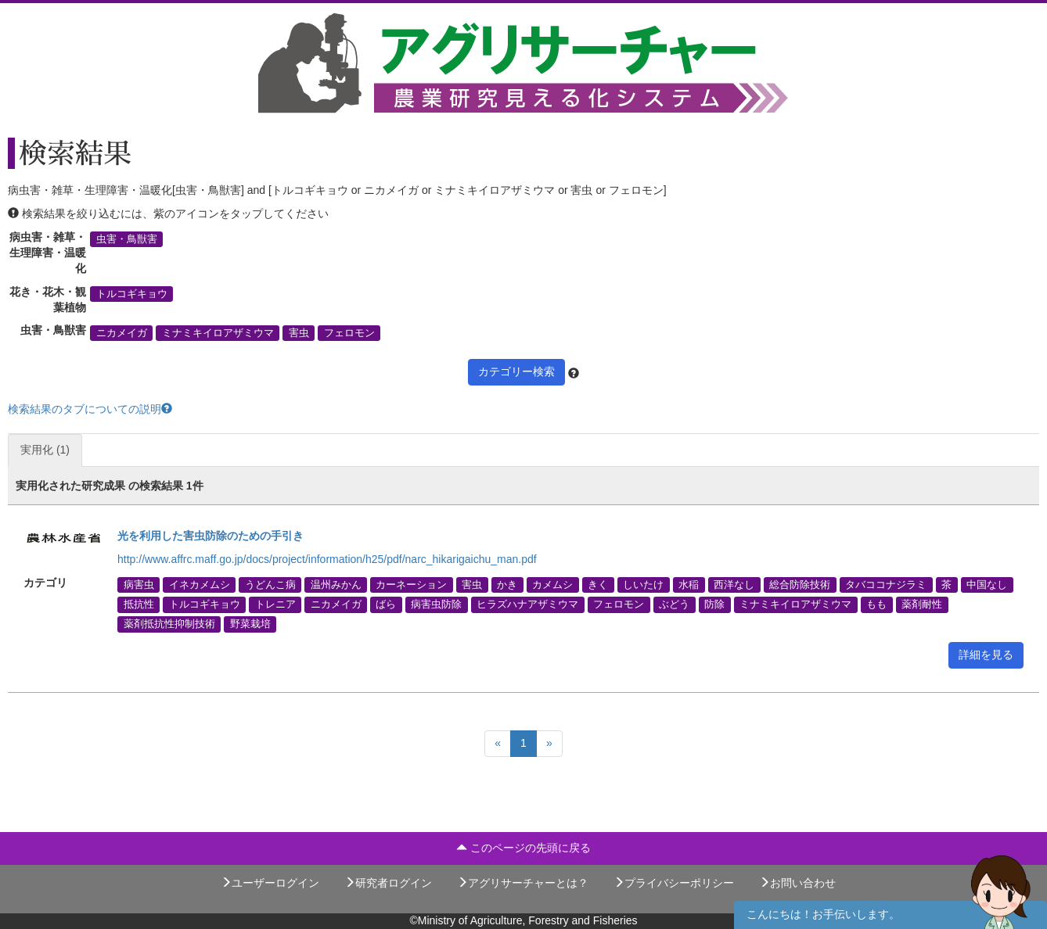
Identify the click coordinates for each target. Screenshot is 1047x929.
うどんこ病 (270, 584)
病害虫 (139, 584)
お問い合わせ (797, 883)
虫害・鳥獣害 (126, 239)
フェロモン (349, 332)
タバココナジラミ (885, 584)
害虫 (299, 332)
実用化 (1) (45, 449)
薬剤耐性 (921, 604)
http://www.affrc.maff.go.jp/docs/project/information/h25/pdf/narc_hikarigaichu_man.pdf (327, 559)
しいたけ (643, 584)
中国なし (986, 584)
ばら (386, 604)
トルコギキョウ (131, 294)
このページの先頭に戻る (523, 847)
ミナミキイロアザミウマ (218, 332)
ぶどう (674, 604)
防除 (714, 604)
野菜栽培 (250, 624)
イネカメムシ (199, 584)
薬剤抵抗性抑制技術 (169, 624)
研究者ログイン (388, 883)
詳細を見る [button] (986, 654)
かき (507, 584)
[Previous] (497, 743)
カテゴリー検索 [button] (516, 371)
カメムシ (552, 584)
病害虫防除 (436, 604)
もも (876, 604)
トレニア (275, 604)
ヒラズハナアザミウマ (527, 604)
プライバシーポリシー (673, 883)
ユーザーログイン (270, 883)
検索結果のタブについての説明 (90, 409)
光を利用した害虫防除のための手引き (210, 535)
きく (598, 584)
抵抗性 (139, 604)
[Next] (549, 743)
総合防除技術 (799, 584)
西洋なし (734, 584)
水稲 (688, 584)
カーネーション (411, 584)
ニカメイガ (121, 332)
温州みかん (336, 584)
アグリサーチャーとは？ (522, 883)
